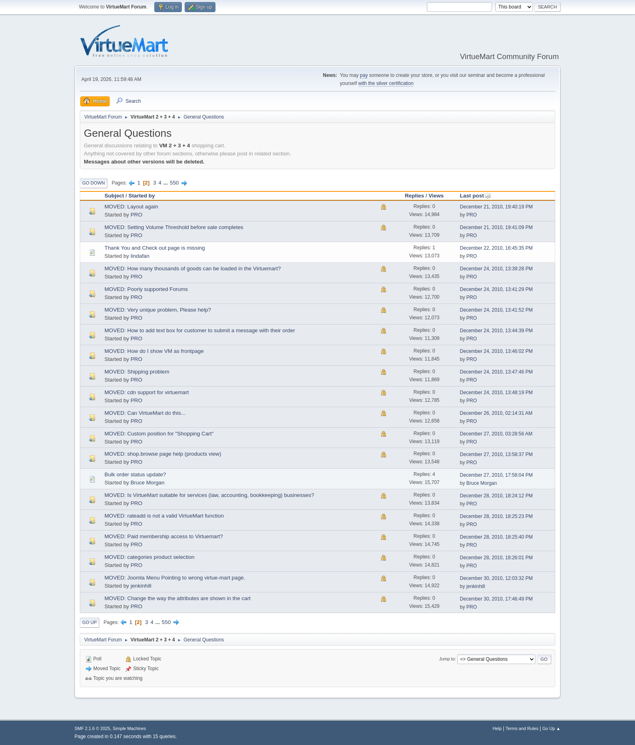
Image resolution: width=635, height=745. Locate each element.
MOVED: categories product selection (149, 557)
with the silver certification (386, 83)
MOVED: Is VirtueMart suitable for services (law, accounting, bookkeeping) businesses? (209, 495)
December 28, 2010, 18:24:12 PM (496, 496)
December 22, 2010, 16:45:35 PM (496, 248)
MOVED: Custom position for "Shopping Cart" (158, 434)
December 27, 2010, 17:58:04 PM (496, 475)
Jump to (446, 658)
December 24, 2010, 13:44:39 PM (496, 330)
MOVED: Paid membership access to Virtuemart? (163, 536)
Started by (141, 196)
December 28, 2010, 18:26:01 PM (496, 557)
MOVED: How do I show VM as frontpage (154, 351)
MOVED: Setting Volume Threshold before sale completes (173, 227)
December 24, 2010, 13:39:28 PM (496, 269)
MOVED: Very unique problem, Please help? (157, 310)
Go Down (93, 182)
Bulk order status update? (135, 474)
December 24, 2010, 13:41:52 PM (496, 310)
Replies (414, 196)
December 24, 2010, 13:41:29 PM (496, 289)
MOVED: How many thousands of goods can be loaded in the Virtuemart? (192, 268)
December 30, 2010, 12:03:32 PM (496, 578)
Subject (114, 196)
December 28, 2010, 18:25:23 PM (496, 516)
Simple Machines (129, 728)
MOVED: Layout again (131, 207)
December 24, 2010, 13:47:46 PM (496, 372)
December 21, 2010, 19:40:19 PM (496, 207)
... (166, 183)
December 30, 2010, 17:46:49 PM (496, 599)
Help (497, 728)
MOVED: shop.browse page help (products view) (162, 454)
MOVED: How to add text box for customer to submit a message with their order (199, 330)
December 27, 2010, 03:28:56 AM (496, 434)
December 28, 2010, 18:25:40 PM (496, 537)
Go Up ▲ (551, 728)
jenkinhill (140, 586)
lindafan (139, 256)
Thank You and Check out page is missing (154, 248)
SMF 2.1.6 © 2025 (92, 728)
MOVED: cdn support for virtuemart (146, 392)
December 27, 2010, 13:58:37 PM (496, 454)
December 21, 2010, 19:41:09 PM (496, 227)
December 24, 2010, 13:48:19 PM (496, 392)
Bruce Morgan (147, 483)
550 (174, 183)
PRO (136, 215)
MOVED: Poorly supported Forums (146, 289)
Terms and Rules (522, 728)
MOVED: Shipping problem (136, 372)
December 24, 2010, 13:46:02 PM (496, 351)
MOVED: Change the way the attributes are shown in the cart (177, 598)
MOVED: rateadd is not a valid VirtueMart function (164, 516)
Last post (475, 196)
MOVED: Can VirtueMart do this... (144, 413)
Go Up (89, 622)
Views (436, 196)
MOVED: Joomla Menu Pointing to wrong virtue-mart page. (174, 578)
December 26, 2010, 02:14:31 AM (496, 413)
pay (364, 75)
